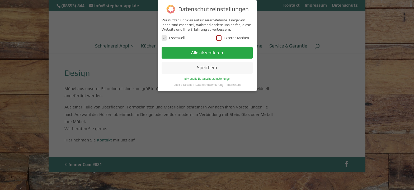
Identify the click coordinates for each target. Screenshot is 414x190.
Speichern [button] (207, 67)
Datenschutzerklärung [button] (209, 84)
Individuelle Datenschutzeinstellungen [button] (207, 77)
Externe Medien (232, 37)
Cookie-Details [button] (183, 84)
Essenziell (173, 37)
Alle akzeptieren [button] (207, 52)
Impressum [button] (234, 84)
